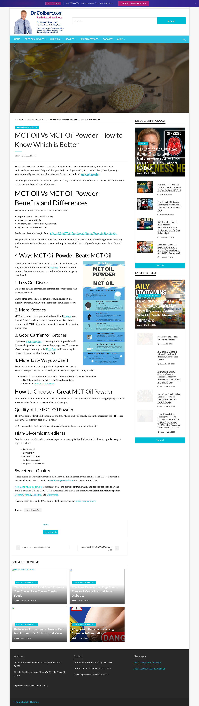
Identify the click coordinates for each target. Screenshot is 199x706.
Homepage (19, 119)
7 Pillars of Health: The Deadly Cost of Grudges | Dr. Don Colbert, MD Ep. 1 (169, 187)
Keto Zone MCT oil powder (28, 486)
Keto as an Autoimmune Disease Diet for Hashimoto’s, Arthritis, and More (39, 631)
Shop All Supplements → (133, 3)
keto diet (54, 267)
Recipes (69, 39)
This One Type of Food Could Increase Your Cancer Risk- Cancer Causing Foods (39, 591)
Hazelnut (36, 494)
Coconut (19, 494)
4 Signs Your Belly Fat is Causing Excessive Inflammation (93, 631)
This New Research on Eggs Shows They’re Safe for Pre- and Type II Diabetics (95, 591)
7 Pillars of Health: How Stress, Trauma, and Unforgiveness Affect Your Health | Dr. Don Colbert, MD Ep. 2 (159, 158)
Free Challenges (34, 39)
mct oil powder (32, 510)
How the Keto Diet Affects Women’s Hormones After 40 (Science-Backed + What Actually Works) (168, 376)
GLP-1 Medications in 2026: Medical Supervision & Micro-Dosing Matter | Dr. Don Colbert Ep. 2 (168, 227)
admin (17, 156)
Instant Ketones (33, 341)
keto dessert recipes (44, 383)
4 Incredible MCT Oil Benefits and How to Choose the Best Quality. (83, 233)
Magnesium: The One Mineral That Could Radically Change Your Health (167, 355)
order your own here (86, 500)
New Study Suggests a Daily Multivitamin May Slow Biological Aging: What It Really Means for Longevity (158, 310)
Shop (120, 39)
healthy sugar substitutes (61, 480)
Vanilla (27, 494)
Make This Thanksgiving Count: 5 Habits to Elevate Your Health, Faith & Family (168, 398)
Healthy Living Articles (36, 119)
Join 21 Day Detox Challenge (147, 662)
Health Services (89, 39)
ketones (67, 316)
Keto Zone (51, 349)
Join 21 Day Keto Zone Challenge (149, 668)
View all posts (51, 532)
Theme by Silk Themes (26, 701)
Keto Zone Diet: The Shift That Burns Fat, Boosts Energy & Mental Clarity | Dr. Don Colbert (168, 248)
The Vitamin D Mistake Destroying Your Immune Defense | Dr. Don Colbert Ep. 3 (169, 206)
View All (160, 265)
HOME (17, 39)
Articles (55, 39)
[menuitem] (17, 39)
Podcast (107, 39)
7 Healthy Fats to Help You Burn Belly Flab (168, 338)
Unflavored (52, 494)
